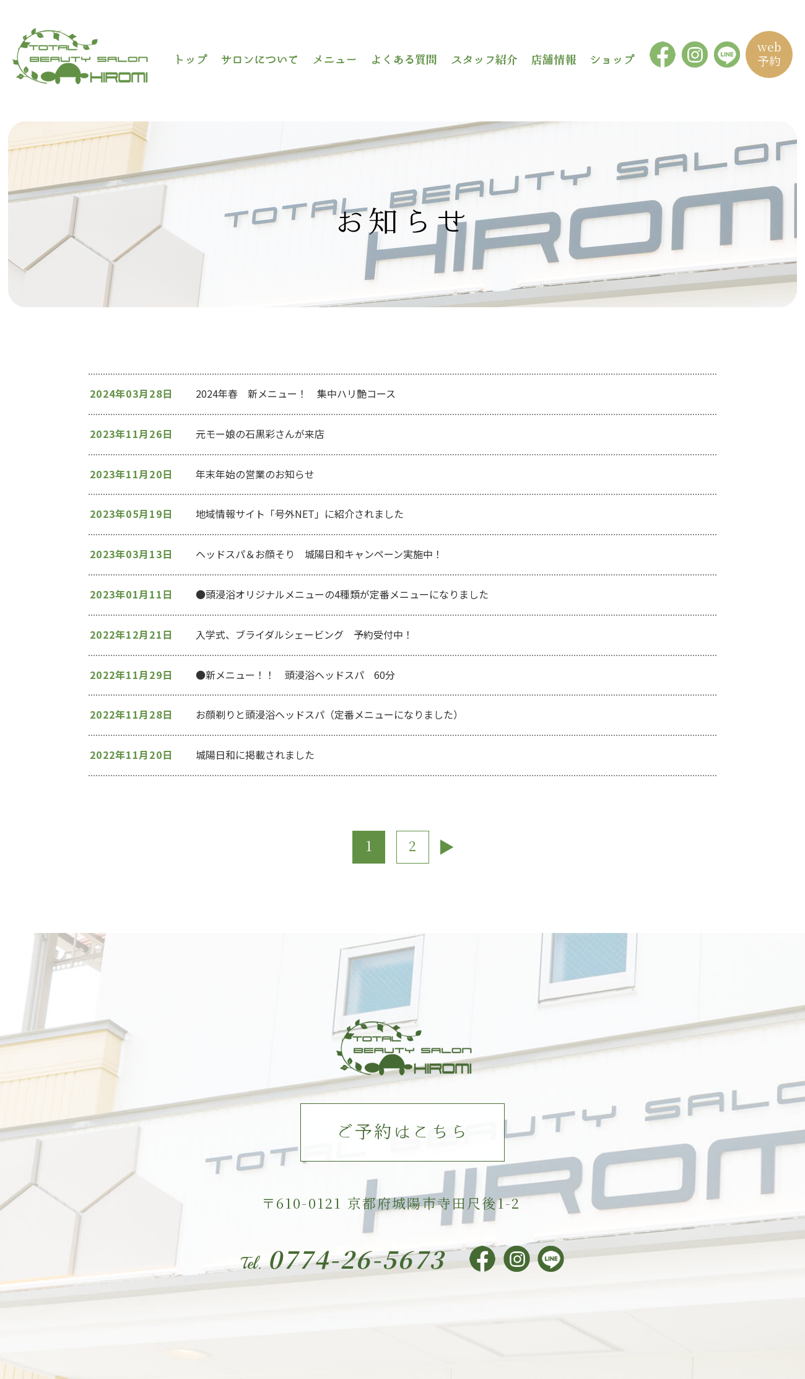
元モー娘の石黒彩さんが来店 (260, 433)
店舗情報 (553, 59)
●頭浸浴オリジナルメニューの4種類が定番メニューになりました (342, 594)
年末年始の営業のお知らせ (255, 473)
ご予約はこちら (402, 1131)
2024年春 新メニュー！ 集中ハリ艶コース (296, 393)
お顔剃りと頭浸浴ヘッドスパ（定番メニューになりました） (329, 714)
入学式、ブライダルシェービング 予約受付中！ (304, 634)
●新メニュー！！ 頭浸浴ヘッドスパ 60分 (300, 674)
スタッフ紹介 (484, 59)
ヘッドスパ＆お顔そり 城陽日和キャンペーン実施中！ (319, 553)
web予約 (769, 53)
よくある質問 (403, 59)
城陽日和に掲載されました (255, 754)
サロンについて (259, 59)
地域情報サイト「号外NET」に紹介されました (300, 513)
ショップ (612, 59)
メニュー (334, 59)
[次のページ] (446, 847)
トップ (190, 59)
